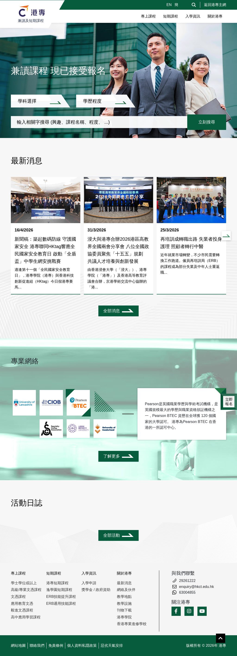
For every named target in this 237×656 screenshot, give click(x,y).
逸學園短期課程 (59, 590)
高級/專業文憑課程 (26, 590)
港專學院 (124, 617)
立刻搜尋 (206, 122)
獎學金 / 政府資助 (95, 590)
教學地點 (124, 597)
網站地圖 (18, 645)
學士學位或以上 (24, 583)
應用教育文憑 (22, 603)
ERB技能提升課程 (61, 597)
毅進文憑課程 (22, 610)
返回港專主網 (215, 5)
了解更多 (111, 456)
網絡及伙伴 (126, 590)
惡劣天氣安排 (112, 645)
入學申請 (88, 583)
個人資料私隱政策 (82, 645)
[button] (226, 235)
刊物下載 (124, 610)
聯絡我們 (37, 645)
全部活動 (111, 535)
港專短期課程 (57, 583)
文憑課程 (18, 597)
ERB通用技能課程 (61, 603)
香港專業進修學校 (132, 624)
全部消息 (111, 311)
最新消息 (124, 583)
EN (169, 5)
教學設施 (124, 603)
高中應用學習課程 (26, 617)
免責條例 (55, 645)
